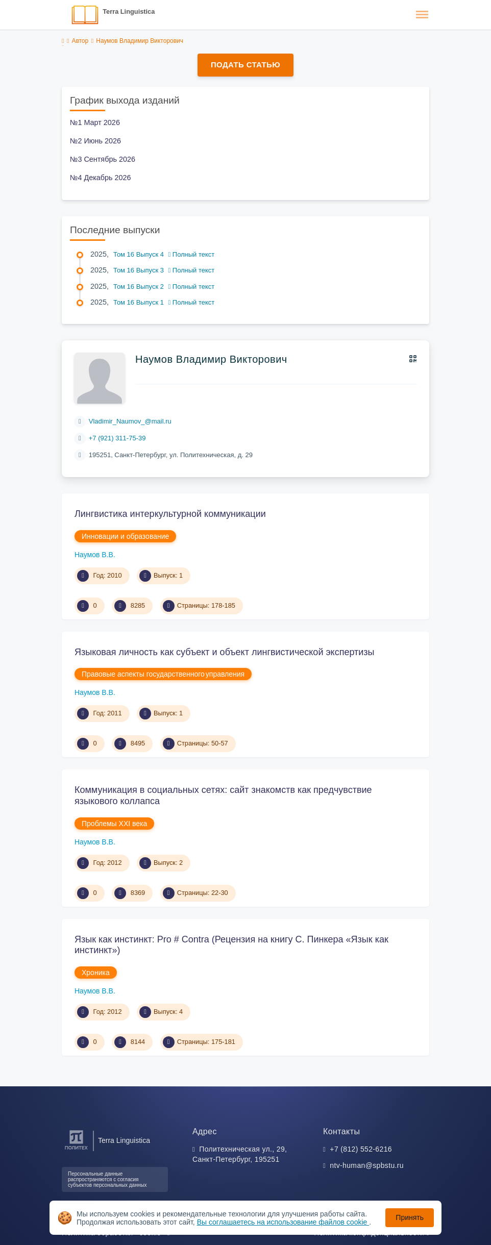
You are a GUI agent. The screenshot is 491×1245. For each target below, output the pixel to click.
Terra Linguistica (129, 11)
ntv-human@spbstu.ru (367, 1165)
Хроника (96, 972)
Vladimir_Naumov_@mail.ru (130, 421)
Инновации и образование (125, 536)
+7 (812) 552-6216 (361, 1149)
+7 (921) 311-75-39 (117, 438)
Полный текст (191, 254)
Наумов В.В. (95, 555)
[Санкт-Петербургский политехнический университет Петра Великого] (76, 1150)
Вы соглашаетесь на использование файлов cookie (283, 1222)
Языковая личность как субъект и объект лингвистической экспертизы (225, 652)
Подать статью (245, 64)
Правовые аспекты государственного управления (163, 674)
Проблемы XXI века (114, 823)
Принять (410, 1217)
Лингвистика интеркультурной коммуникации (170, 514)
